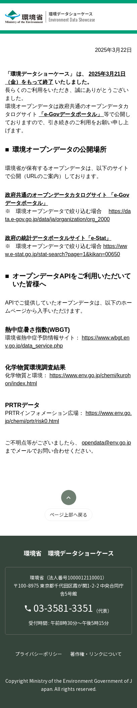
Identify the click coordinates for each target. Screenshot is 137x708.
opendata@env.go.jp (106, 443)
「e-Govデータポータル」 (71, 114)
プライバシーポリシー (38, 653)
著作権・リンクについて (96, 653)
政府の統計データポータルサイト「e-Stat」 (58, 238)
